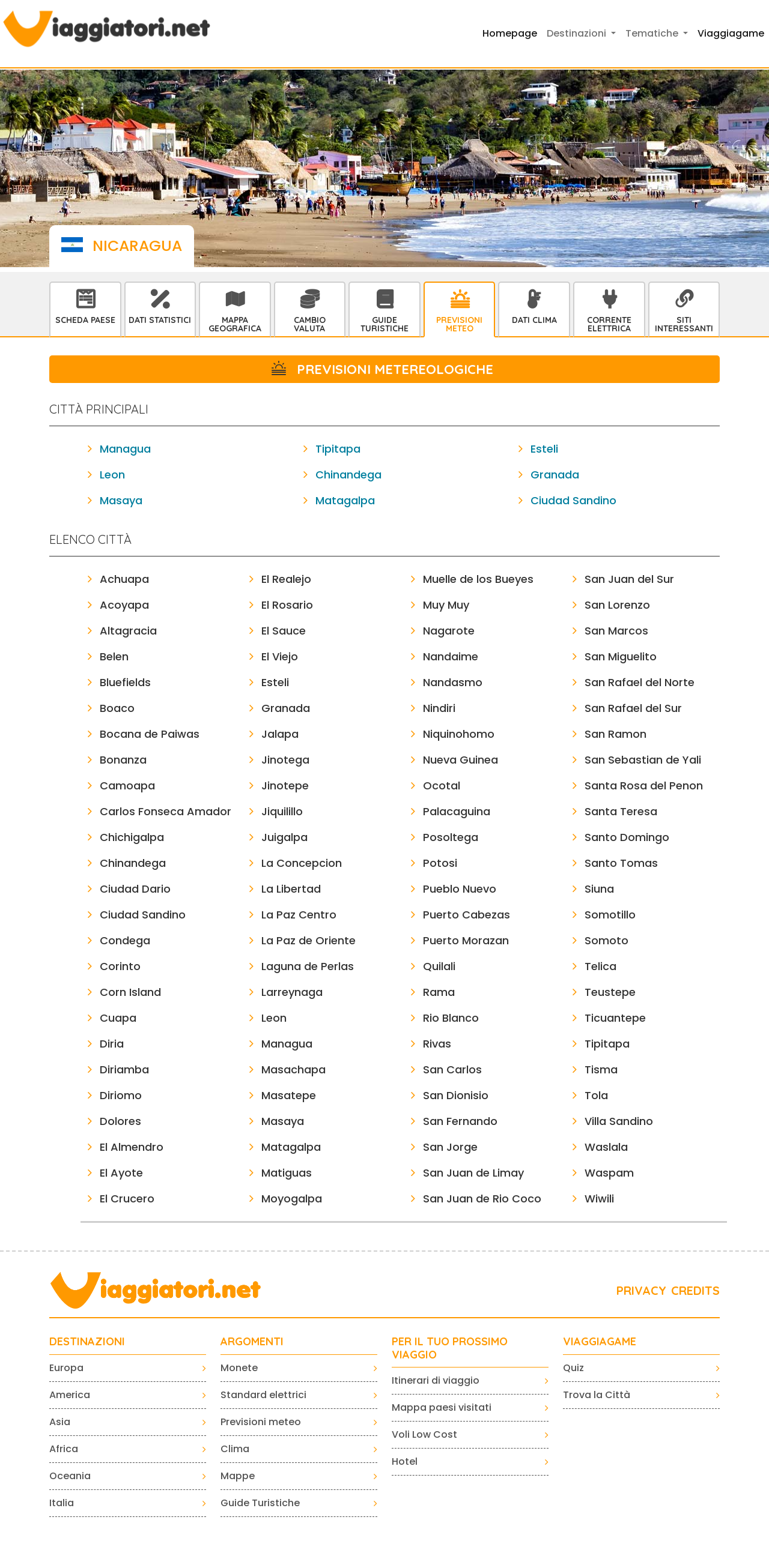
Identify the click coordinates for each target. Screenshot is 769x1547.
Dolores (120, 1121)
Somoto (606, 940)
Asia (59, 1422)
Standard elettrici (263, 1395)
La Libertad (291, 888)
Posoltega (450, 837)
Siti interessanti (684, 324)
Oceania (70, 1476)
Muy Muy (446, 604)
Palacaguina (456, 811)
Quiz (573, 1368)
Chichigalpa (132, 837)
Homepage (509, 33)
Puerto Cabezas (466, 914)
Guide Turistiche (384, 324)
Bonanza (123, 759)
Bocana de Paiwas (149, 733)
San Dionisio (455, 1095)
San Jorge (450, 1146)
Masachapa (293, 1069)
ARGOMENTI (252, 1341)
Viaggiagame (731, 33)
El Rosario (287, 604)
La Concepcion (301, 862)
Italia (61, 1503)
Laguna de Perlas (307, 966)
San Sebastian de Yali (643, 759)
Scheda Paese (85, 320)
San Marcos (616, 630)
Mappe (237, 1476)
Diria (112, 1043)
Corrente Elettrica (609, 324)
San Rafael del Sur (633, 708)
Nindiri (439, 708)
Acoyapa (124, 604)
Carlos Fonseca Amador (165, 811)
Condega (125, 940)
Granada (554, 474)
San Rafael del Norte (640, 682)
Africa (63, 1449)
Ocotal (441, 785)
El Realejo (286, 579)
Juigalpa (284, 837)
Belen (114, 656)
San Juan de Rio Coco (482, 1198)
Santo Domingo (627, 837)
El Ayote (121, 1172)
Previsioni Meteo (459, 324)
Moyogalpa (291, 1198)
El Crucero (127, 1198)
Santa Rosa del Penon (644, 785)
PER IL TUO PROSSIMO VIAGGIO (450, 1348)
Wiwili (599, 1198)
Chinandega (348, 474)
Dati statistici (160, 320)
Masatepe (288, 1095)
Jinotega (285, 759)
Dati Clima (534, 320)
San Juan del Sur (629, 579)
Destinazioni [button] (578, 33)
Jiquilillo (282, 811)
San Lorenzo (617, 604)
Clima (234, 1449)
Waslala (606, 1146)
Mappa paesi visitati (441, 1407)
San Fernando (460, 1121)
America (69, 1395)
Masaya (121, 500)
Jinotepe (285, 785)
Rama (439, 992)
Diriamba (124, 1069)
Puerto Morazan (466, 940)
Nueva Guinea (460, 759)
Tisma (601, 1069)
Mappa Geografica (234, 324)
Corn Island (130, 992)
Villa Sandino (619, 1121)
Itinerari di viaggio (435, 1380)
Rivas (437, 1043)
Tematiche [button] (653, 33)
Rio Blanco (451, 1017)
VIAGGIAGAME (599, 1341)
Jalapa (280, 733)
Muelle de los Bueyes (478, 579)
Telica (600, 966)
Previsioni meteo (260, 1422)
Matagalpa (345, 500)
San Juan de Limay (473, 1172)
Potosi (440, 862)
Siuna (599, 888)
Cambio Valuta (310, 324)
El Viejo (279, 656)
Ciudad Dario (135, 888)
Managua (125, 448)
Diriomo (121, 1095)
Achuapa (124, 579)
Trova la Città (596, 1395)
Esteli (544, 448)
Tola (596, 1095)
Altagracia (128, 630)
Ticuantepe (615, 1017)
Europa (66, 1368)
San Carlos (452, 1069)
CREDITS (695, 1290)
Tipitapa (337, 448)
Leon (112, 474)
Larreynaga (292, 992)
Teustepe (610, 992)
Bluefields (125, 682)
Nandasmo (452, 682)
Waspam (609, 1172)
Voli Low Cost (424, 1434)
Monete (239, 1368)
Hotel (405, 1461)
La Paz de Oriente (308, 940)
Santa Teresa (621, 811)
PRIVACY (641, 1290)
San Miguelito (621, 656)
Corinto (120, 966)
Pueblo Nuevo (459, 888)
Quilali (439, 966)
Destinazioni (87, 1341)
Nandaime (450, 656)
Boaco (117, 708)
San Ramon (615, 733)
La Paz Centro (298, 914)
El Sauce (283, 630)
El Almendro (131, 1146)
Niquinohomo (458, 733)
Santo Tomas (621, 862)
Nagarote (449, 630)
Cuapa (118, 1017)
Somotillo (610, 914)
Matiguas (286, 1172)
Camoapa (127, 785)
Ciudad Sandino (573, 500)
